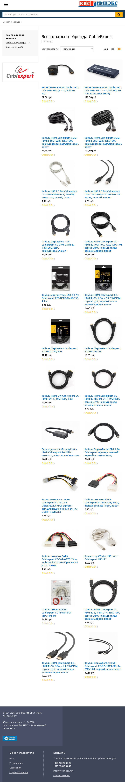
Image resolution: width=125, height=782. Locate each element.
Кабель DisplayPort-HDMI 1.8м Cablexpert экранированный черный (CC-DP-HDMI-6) (102, 452)
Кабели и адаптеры (16, 42)
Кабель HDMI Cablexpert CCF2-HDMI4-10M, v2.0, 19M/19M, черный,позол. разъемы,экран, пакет (60, 142)
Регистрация (16, 762)
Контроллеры (13, 47)
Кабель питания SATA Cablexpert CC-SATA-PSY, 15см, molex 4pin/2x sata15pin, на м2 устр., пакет (60, 561)
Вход (11, 758)
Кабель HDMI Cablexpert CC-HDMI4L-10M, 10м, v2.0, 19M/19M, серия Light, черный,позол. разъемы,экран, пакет (103, 246)
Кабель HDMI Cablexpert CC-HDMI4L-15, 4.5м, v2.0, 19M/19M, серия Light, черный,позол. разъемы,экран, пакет (102, 299)
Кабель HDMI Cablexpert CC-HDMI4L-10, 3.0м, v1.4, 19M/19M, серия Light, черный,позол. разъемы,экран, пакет (60, 667)
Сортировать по (50, 48)
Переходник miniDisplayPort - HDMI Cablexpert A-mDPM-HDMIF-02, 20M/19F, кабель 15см (60, 452)
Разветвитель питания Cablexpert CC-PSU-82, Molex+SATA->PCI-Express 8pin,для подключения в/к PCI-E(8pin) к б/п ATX (60, 505)
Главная (6, 22)
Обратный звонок (18, 772)
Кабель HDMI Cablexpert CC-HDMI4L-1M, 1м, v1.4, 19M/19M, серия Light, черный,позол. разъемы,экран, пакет (102, 400)
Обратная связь (61, 775)
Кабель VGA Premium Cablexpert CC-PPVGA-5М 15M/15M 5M (56, 612)
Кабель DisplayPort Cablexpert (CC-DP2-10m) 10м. (59, 350)
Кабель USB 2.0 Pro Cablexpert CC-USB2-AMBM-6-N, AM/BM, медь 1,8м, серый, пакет (59, 194)
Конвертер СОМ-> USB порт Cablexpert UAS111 (101, 558)
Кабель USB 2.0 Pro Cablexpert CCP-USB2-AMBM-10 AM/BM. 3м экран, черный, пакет (102, 194)
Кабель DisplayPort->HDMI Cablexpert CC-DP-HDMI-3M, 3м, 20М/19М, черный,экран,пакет (102, 666)
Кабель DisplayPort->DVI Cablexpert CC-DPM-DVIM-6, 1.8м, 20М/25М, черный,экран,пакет (58, 246)
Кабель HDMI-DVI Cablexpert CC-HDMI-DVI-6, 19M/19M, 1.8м (61, 397)
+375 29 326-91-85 (62, 762)
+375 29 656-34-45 (62, 766)
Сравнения (15, 767)
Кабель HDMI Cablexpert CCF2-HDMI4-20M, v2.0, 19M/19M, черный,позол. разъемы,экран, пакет (103, 142)
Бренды (16, 22)
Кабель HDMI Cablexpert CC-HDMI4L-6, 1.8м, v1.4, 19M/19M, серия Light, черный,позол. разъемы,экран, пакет (102, 614)
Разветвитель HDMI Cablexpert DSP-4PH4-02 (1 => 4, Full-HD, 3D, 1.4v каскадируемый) (103, 90)
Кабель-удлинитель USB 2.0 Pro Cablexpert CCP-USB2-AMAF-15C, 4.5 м (60, 298)
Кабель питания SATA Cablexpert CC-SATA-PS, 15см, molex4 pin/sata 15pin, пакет (101, 502)
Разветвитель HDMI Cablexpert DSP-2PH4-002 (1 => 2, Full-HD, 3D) (60, 90)
